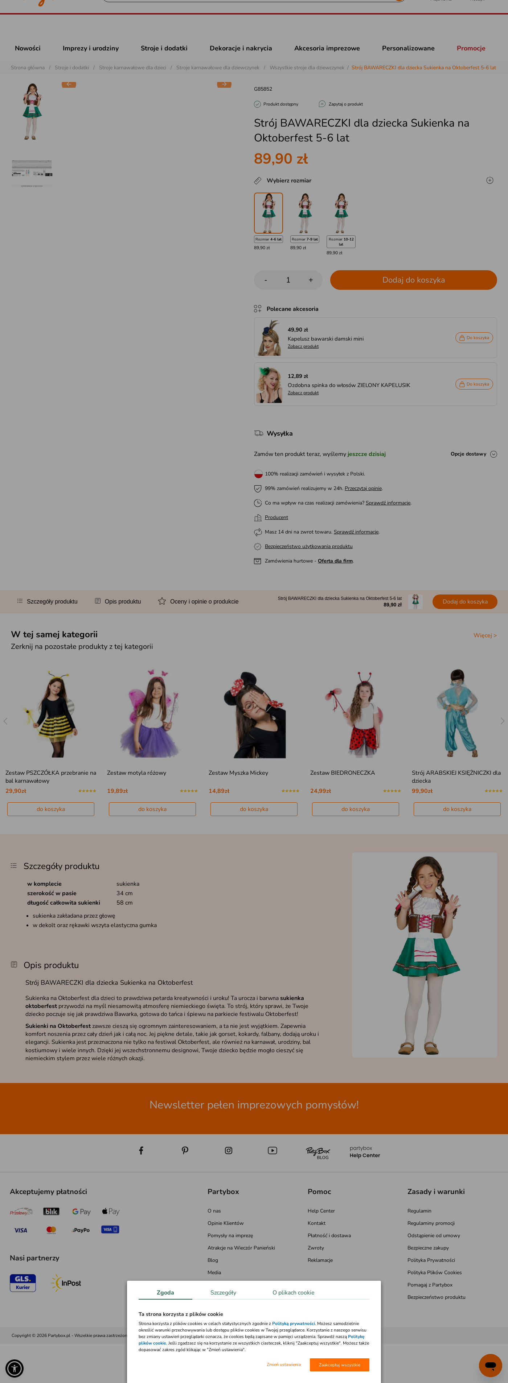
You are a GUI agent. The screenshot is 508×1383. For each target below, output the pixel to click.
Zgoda (165, 1293)
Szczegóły (223, 1293)
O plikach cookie (294, 1293)
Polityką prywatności (293, 1323)
